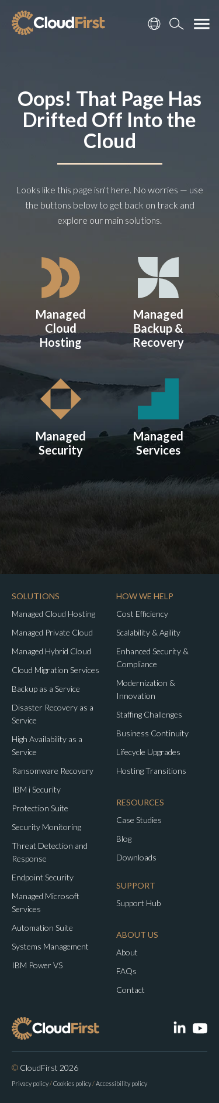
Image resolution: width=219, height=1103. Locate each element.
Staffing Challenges (149, 714)
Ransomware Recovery (52, 771)
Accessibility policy (121, 1083)
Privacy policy (30, 1083)
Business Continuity (152, 733)
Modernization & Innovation (145, 689)
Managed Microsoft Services (45, 902)
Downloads (136, 857)
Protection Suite (40, 808)
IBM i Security (36, 789)
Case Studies (139, 820)
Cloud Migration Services (55, 670)
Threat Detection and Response (50, 852)
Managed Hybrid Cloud (51, 651)
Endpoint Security (43, 877)
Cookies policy (72, 1083)
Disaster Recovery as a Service (52, 713)
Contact (130, 990)
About (127, 952)
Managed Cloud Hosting (53, 614)
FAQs (126, 971)
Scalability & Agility (148, 632)
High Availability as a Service (47, 745)
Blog (123, 839)
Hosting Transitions (151, 771)
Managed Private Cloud (52, 632)
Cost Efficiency (142, 614)
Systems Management (50, 946)
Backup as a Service (46, 689)
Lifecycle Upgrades (148, 752)
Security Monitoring (46, 827)
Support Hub (138, 903)
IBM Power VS (37, 965)
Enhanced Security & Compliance (152, 657)
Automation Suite (42, 928)
